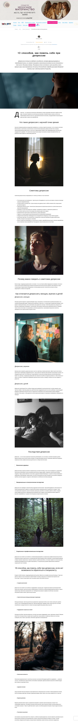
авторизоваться (54, 44)
